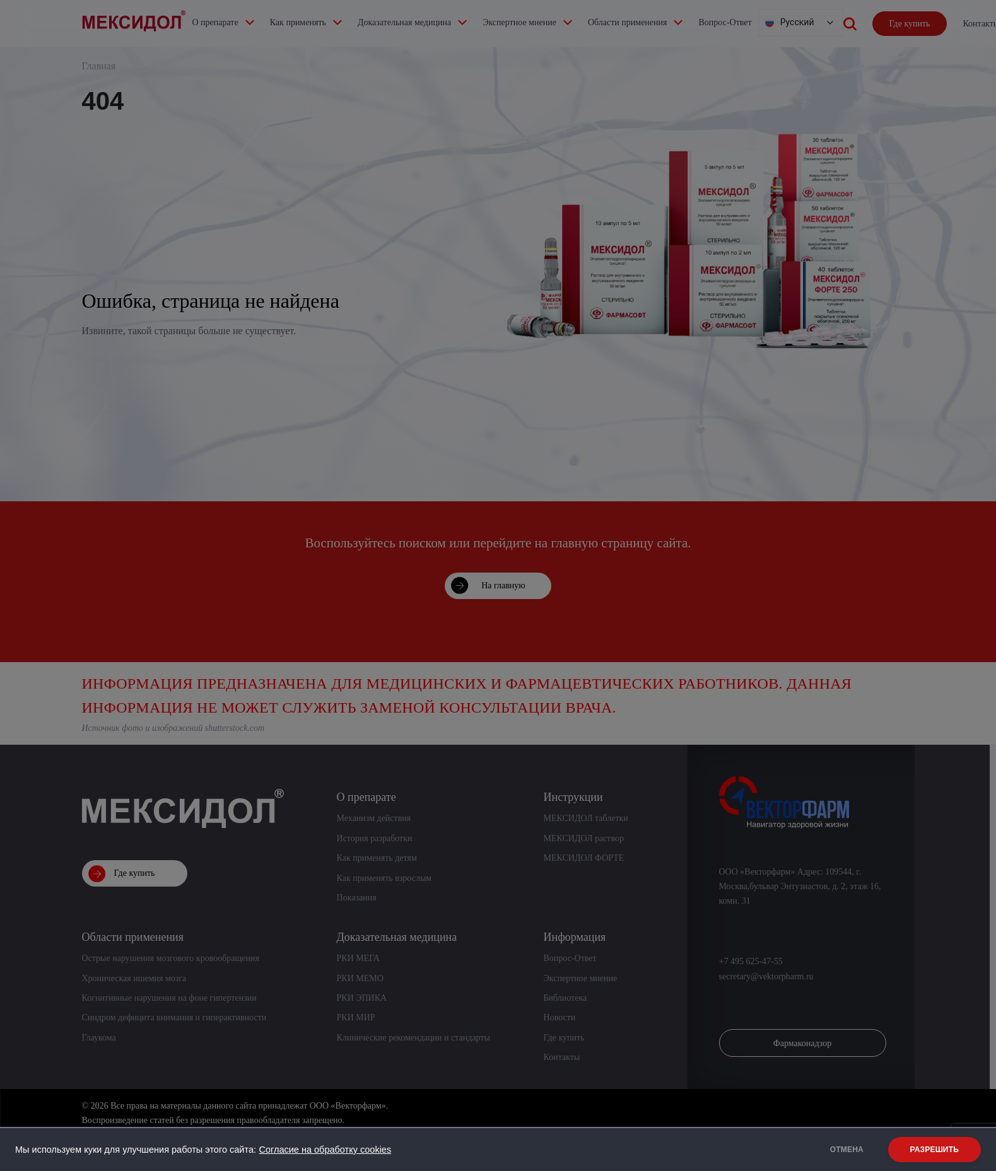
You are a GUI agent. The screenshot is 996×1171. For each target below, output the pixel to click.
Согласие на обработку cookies (325, 1150)
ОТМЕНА (847, 1149)
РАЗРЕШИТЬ (934, 1149)
